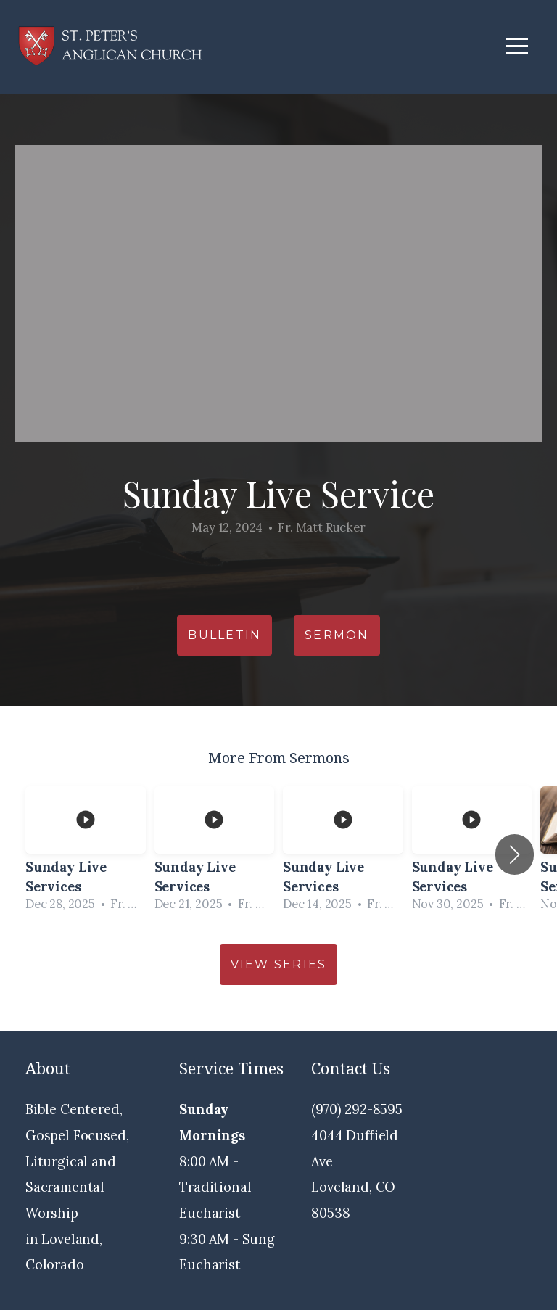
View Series (279, 964)
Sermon (336, 635)
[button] (514, 854)
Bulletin (224, 635)
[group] (85, 854)
